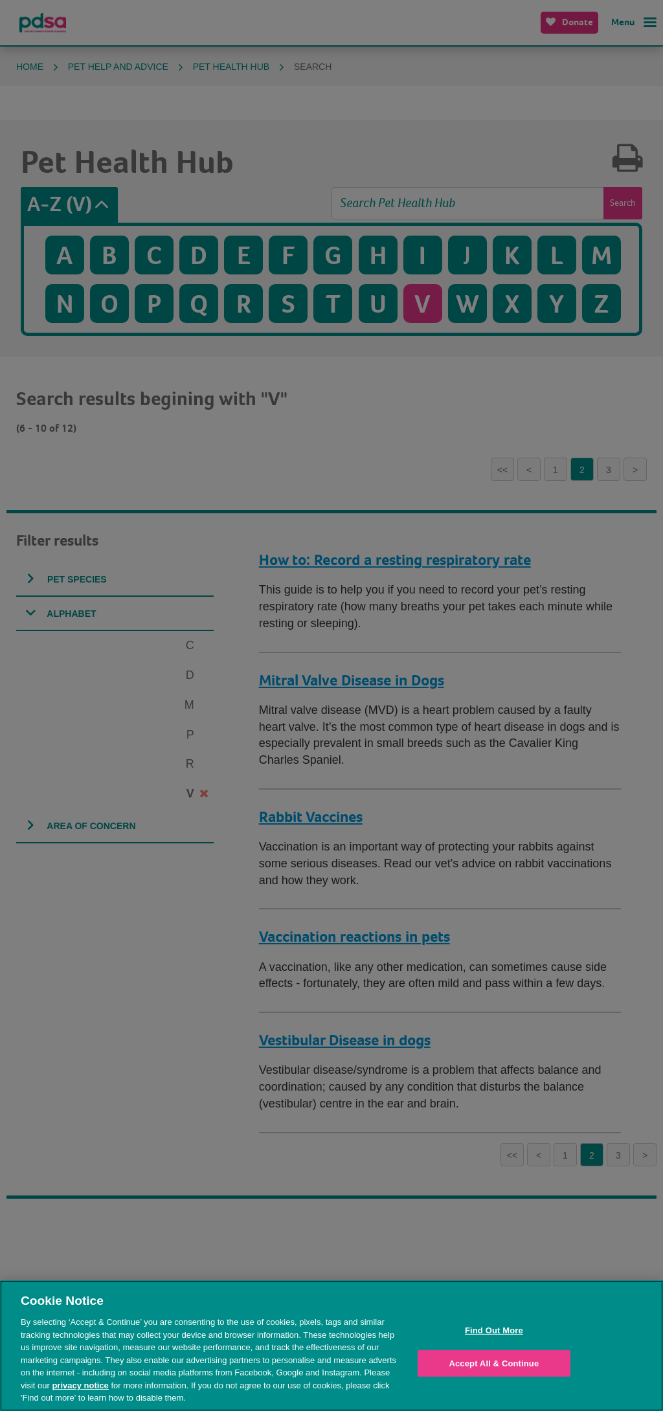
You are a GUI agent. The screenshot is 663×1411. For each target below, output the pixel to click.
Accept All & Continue (494, 1363)
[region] (331, 1345)
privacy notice (80, 1385)
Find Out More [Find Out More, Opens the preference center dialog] (494, 1330)
